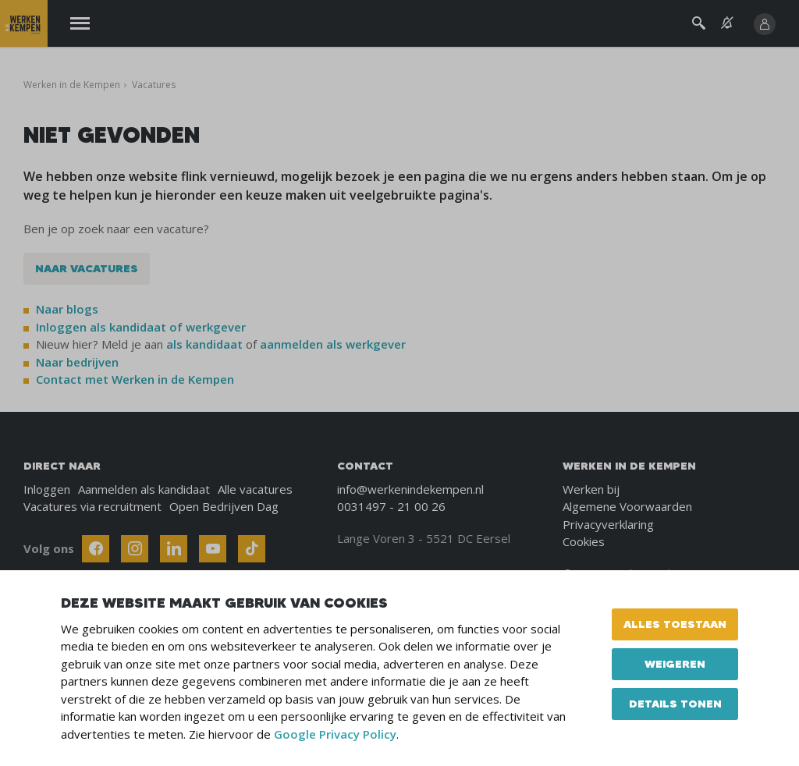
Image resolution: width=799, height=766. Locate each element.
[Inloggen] (765, 24)
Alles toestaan (674, 624)
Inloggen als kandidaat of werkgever (141, 327)
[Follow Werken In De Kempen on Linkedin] (173, 548)
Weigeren (675, 664)
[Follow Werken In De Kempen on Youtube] (212, 548)
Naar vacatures (86, 268)
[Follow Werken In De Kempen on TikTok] (251, 548)
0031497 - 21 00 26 (391, 506)
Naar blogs (67, 309)
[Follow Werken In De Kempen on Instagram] (134, 548)
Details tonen (675, 704)
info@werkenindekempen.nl (410, 489)
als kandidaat (204, 344)
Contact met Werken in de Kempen (135, 379)
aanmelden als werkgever (333, 344)
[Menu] (80, 23)
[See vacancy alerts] (727, 23)
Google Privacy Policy (335, 734)
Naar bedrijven (79, 362)
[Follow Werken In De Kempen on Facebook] (95, 548)
